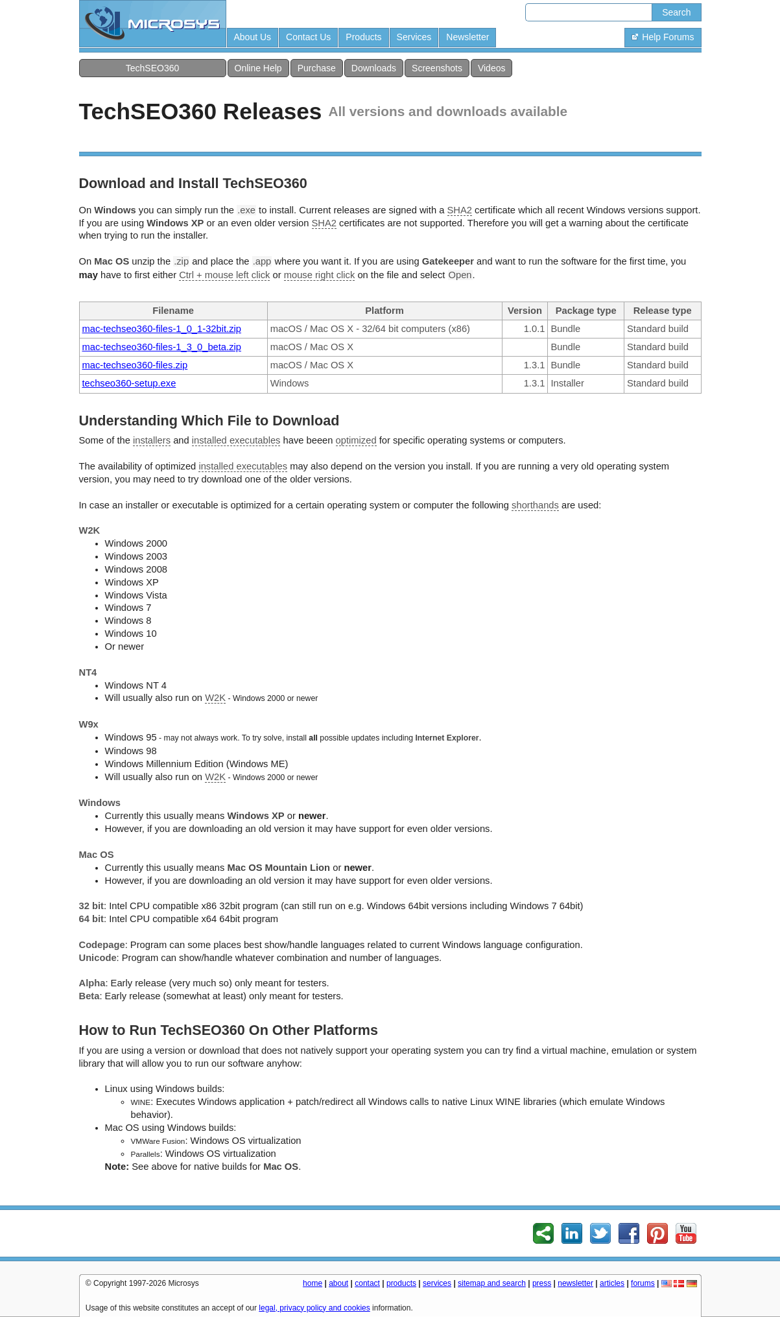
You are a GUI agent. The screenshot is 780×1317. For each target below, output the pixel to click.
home (312, 1283)
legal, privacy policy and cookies (314, 1307)
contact (367, 1283)
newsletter (575, 1283)
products (401, 1283)
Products (363, 37)
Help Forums (663, 37)
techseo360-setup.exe (129, 383)
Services (414, 37)
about (338, 1283)
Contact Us (308, 37)
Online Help (258, 68)
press (541, 1283)
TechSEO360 (153, 68)
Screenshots (437, 68)
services (437, 1283)
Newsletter (467, 37)
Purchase (317, 68)
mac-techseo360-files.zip (135, 365)
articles (612, 1283)
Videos (492, 68)
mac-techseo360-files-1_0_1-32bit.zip (161, 329)
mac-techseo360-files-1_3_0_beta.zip (161, 347)
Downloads (373, 68)
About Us (253, 37)
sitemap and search (492, 1283)
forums (643, 1283)
